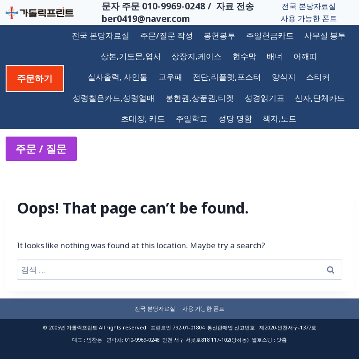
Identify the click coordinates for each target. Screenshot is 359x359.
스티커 (318, 76)
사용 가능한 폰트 (309, 18)
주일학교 (192, 118)
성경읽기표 (264, 97)
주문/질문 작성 (166, 35)
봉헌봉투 (219, 35)
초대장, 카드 (143, 118)
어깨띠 (305, 56)
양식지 (284, 76)
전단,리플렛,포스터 (227, 76)
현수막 (244, 56)
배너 (275, 56)
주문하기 (34, 78)
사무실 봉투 (325, 35)
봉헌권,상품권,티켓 (199, 97)
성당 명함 (235, 118)
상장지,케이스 (197, 56)
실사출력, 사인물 (118, 76)
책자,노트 (279, 118)
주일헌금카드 (270, 35)
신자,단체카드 (320, 97)
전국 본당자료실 (309, 6)
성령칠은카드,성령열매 (114, 97)
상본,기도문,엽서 (131, 56)
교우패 (170, 76)
